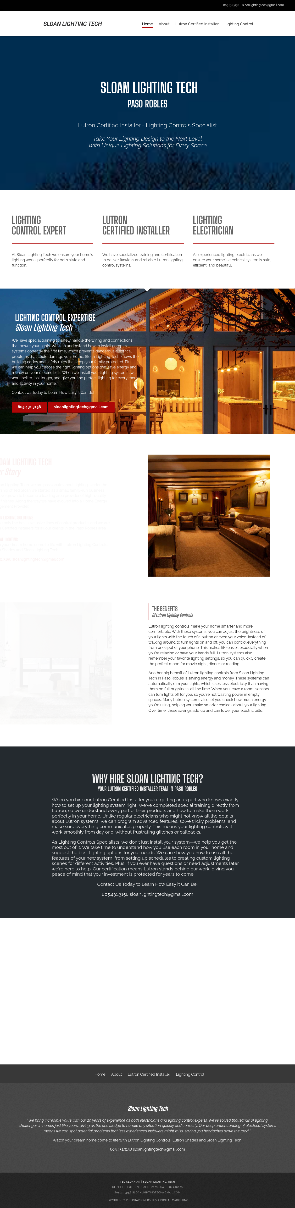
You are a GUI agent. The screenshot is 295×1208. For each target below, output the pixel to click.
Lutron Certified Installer (149, 1074)
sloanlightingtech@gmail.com (263, 5)
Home (100, 1074)
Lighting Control (190, 1074)
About (116, 1074)
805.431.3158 (231, 5)
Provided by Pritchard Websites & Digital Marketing (147, 1200)
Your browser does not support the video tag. (147, 992)
